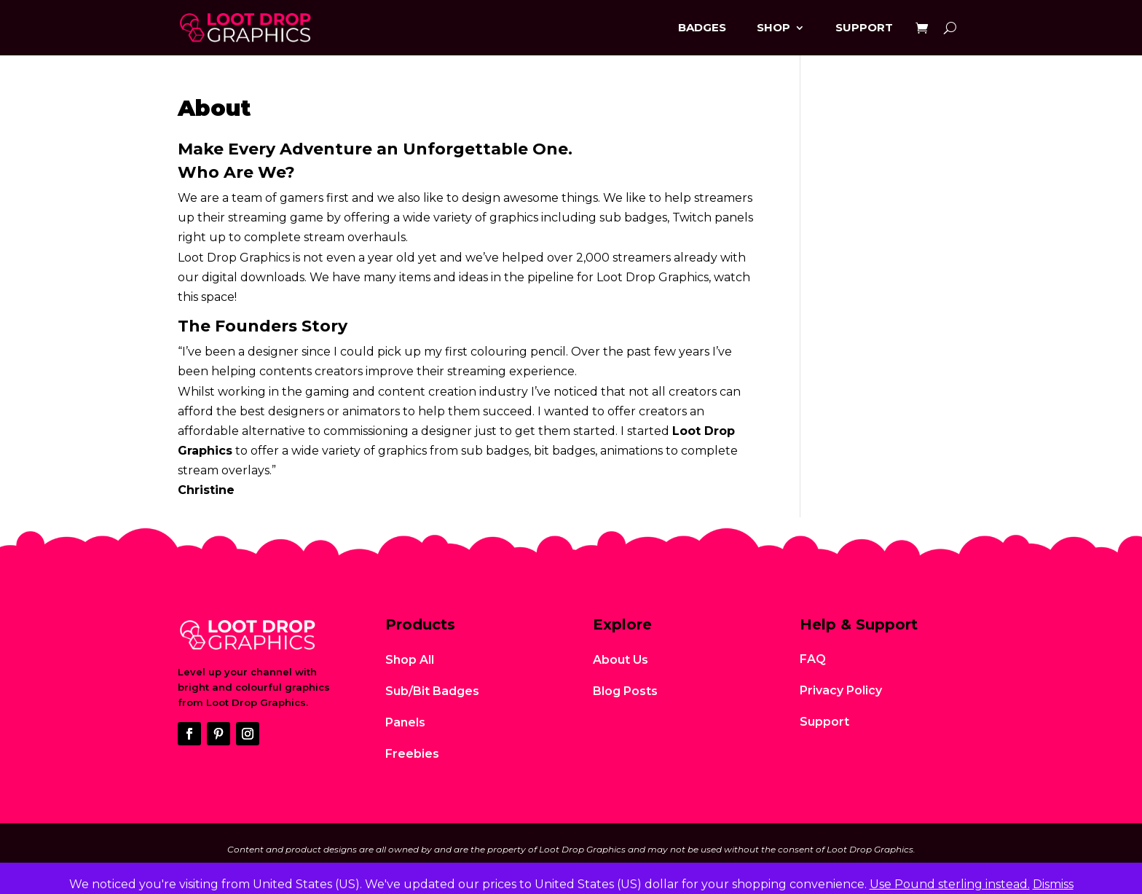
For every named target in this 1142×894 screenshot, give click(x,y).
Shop (773, 27)
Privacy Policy (841, 690)
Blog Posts (625, 691)
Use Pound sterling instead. (950, 884)
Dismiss (1053, 884)
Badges (702, 27)
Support (864, 27)
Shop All (409, 660)
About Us (620, 660)
